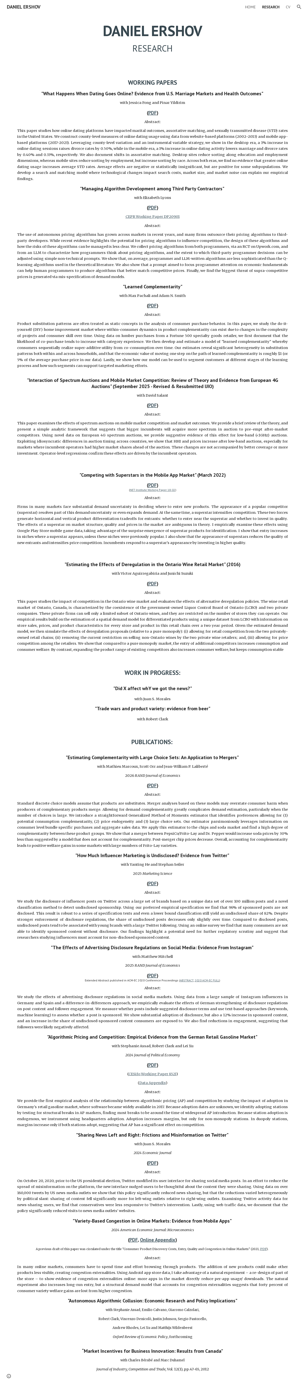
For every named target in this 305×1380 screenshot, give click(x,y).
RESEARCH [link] (271, 6)
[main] (152, 38)
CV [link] (288, 6)
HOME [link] (250, 6)
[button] (299, 7)
